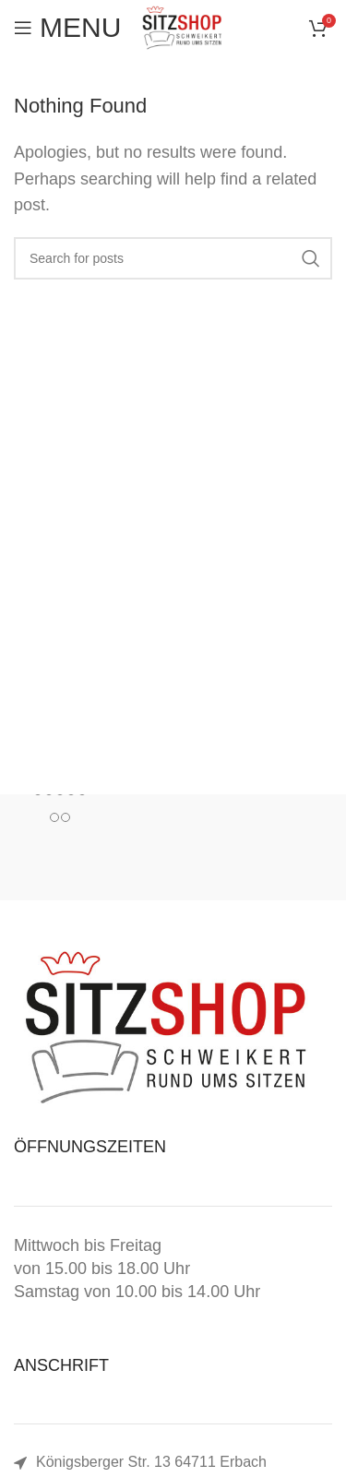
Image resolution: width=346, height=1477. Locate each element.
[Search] (173, 258)
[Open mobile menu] (67, 27)
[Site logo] (181, 27)
